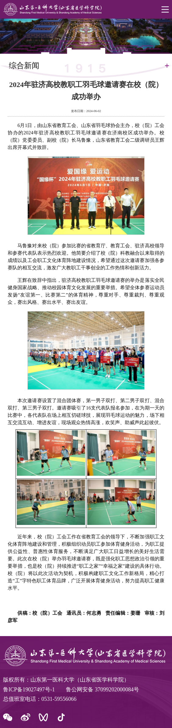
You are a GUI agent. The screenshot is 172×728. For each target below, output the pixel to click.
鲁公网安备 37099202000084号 (102, 689)
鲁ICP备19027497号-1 (29, 689)
